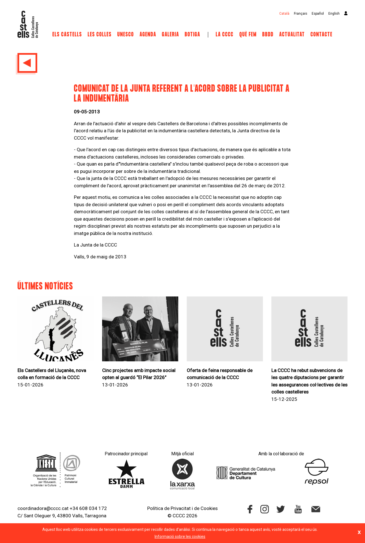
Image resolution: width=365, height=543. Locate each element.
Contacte (322, 34)
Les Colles (100, 34)
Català (284, 14)
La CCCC (225, 34)
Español (318, 14)
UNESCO (125, 34)
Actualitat (292, 34)
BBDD (268, 34)
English (334, 14)
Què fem (248, 34)
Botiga (192, 34)
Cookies (209, 508)
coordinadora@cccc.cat (43, 508)
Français (300, 14)
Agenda (148, 34)
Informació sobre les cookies (180, 536)
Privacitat (181, 508)
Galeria (170, 34)
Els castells (67, 34)
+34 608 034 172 (88, 508)
